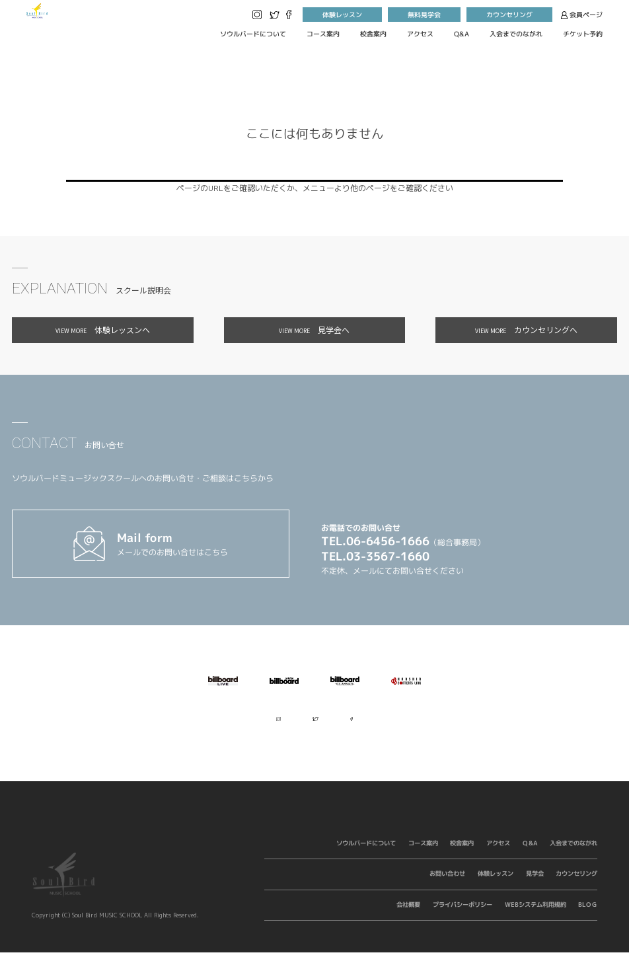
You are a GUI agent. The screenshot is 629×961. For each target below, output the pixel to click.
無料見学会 (424, 14)
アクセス (420, 33)
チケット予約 (583, 33)
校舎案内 (373, 33)
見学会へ (314, 329)
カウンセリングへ (526, 329)
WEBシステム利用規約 (535, 913)
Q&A (461, 33)
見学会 (534, 882)
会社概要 (408, 913)
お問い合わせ (447, 882)
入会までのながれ (516, 33)
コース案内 (323, 33)
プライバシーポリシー (462, 913)
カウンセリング (509, 14)
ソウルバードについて (253, 33)
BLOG (587, 913)
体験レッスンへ (103, 329)
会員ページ (582, 14)
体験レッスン (342, 14)
